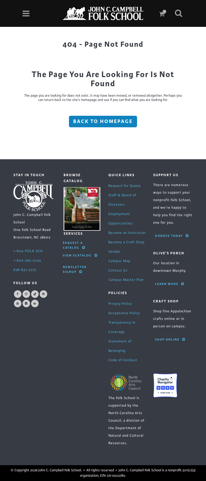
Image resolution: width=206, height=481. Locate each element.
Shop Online (170, 339)
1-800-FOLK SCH (28, 251)
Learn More (169, 284)
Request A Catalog (74, 245)
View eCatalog (80, 255)
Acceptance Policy (124, 313)
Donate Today (172, 236)
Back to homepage (103, 121)
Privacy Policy (120, 304)
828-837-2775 (24, 270)
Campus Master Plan (126, 280)
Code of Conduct (122, 360)
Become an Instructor (127, 233)
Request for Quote (124, 186)
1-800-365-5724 (27, 260)
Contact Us (118, 270)
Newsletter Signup (75, 269)
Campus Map (119, 261)
